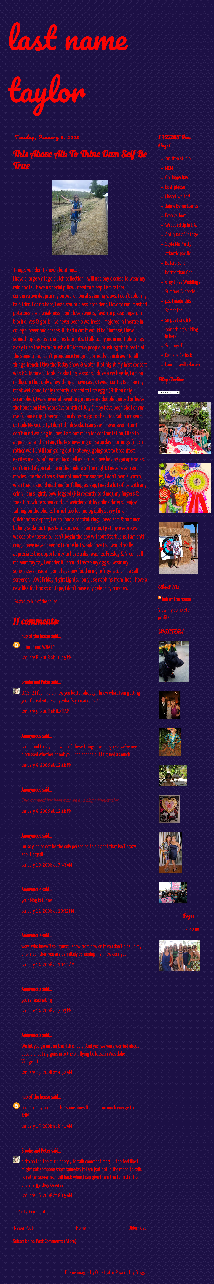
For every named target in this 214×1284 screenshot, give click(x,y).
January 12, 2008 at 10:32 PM (47, 911)
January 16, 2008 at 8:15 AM (46, 1195)
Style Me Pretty (178, 244)
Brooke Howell (177, 215)
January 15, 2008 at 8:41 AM (46, 1126)
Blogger (142, 1272)
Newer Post (23, 1228)
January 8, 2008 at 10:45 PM (46, 657)
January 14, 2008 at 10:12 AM (47, 965)
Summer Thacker (179, 346)
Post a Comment (32, 1212)
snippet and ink (178, 320)
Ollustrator (104, 1272)
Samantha (174, 310)
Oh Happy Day (176, 177)
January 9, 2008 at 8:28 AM (45, 711)
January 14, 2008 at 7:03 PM (46, 1010)
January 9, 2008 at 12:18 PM (46, 765)
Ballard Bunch (176, 263)
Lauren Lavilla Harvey (182, 364)
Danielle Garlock (178, 355)
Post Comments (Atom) (56, 1241)
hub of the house (35, 636)
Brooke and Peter (35, 682)
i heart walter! (177, 196)
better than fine (178, 272)
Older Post (137, 1228)
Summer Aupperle (180, 291)
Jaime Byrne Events (181, 206)
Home (81, 1228)
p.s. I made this (178, 301)
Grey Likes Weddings (182, 282)
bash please (175, 187)
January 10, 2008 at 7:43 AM (46, 865)
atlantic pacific (178, 253)
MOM (169, 168)
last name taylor (67, 64)
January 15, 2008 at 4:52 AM (46, 1072)
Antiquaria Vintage (181, 234)
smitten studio (178, 158)
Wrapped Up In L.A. (181, 225)
